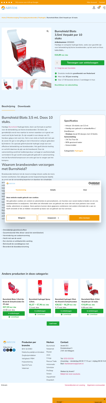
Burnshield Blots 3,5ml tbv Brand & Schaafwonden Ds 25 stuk (13, 301)
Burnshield (13, 127)
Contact (102, 2)
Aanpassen (53, 218)
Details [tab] (53, 190)
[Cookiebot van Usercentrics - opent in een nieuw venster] (90, 183)
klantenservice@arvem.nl (74, 364)
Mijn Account (92, 2)
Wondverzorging (13, 18)
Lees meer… (59, 50)
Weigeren (21, 218)
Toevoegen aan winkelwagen (83, 62)
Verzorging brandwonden (28, 18)
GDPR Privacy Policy (83, 389)
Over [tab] (85, 190)
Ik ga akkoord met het (74, 389)
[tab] (8, 107)
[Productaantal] (58, 62)
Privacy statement (94, 385)
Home (4, 18)
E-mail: (60, 370)
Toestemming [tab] (21, 190)
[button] (104, 8)
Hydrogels (42, 18)
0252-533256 (69, 359)
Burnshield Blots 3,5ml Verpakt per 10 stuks (90, 300)
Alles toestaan (84, 218)
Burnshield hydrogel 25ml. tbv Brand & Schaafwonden (66, 300)
